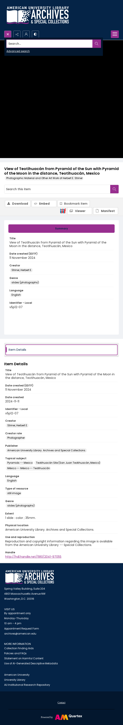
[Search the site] (49, 44)
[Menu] (115, 34)
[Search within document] (114, 189)
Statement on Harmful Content (23, 658)
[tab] (61, 229)
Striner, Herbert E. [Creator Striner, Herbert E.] (22, 270)
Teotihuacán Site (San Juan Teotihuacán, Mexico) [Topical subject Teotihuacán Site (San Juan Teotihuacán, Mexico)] (68, 463)
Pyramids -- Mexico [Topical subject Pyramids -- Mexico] (19, 463)
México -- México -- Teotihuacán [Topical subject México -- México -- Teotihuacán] (28, 468)
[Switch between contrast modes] (35, 34)
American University (17, 675)
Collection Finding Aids (19, 648)
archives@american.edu (20, 633)
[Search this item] (57, 189)
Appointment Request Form (21, 628)
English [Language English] (16, 295)
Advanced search (18, 51)
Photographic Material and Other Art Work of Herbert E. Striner (44, 178)
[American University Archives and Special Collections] (29, 577)
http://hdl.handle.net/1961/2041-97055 (33, 557)
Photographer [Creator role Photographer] (16, 438)
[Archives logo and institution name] (37, 15)
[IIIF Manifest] (105, 211)
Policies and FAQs (15, 653)
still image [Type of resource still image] (14, 493)
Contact (61, 702)
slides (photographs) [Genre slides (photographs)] (25, 282)
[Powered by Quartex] (61, 717)
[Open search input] (7, 34)
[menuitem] (61, 702)
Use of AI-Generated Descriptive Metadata (31, 663)
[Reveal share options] (17, 34)
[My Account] (26, 34)
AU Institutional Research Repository (27, 685)
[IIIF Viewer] (79, 211)
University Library (14, 680)
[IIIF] (63, 210)
